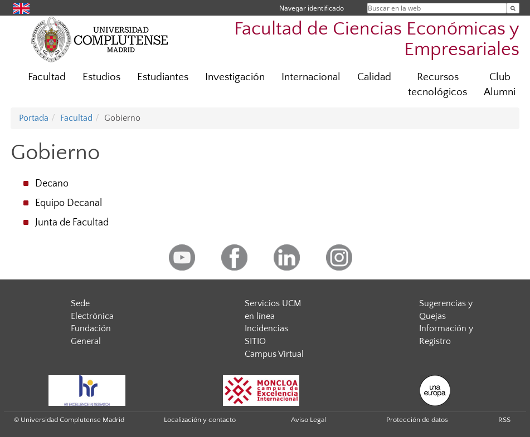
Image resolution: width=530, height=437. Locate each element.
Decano (52, 183)
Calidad (374, 77)
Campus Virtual (274, 354)
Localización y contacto (200, 420)
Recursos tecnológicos (437, 84)
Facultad (47, 77)
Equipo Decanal (68, 203)
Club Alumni (500, 84)
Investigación (235, 77)
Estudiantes (162, 77)
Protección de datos (417, 420)
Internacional (311, 77)
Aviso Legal (308, 420)
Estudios (101, 77)
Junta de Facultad (72, 222)
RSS (504, 420)
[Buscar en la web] (513, 8)
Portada (33, 118)
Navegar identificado (311, 8)
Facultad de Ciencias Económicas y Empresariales (376, 39)
